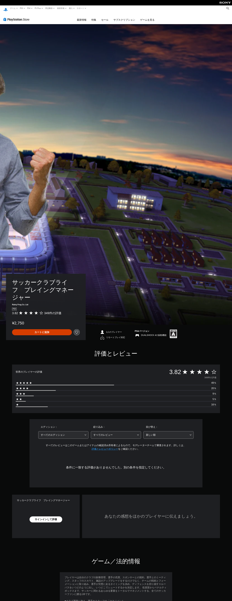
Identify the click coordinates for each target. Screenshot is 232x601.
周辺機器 (49, 8)
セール (104, 16)
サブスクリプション (124, 16)
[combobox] (63, 432)
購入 (71, 8)
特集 (93, 16)
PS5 (21, 8)
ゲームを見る (147, 16)
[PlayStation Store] (17, 16)
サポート (80, 8)
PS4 (28, 8)
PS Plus (37, 8)
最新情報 (60, 8)
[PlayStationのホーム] (5, 8)
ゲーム (13, 8)
